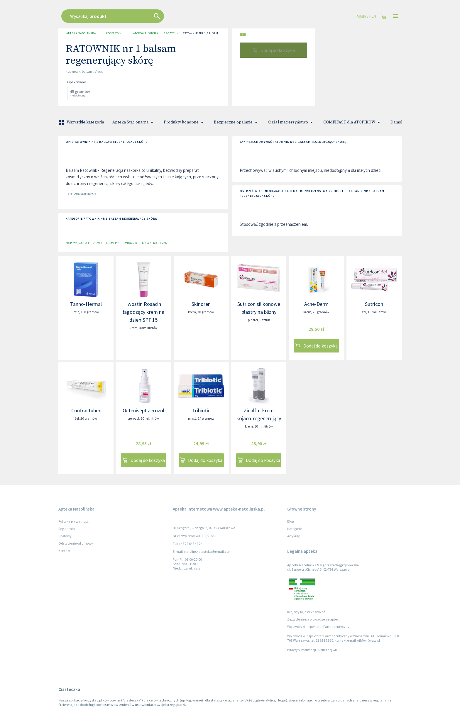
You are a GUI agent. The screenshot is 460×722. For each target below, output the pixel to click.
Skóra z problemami (154, 243)
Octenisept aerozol (143, 410)
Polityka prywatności (73, 521)
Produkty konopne (184, 122)
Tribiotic (201, 410)
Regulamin (66, 528)
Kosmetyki (114, 33)
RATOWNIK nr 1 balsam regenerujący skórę (217, 33)
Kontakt (64, 550)
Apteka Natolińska (81, 33)
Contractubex (86, 410)
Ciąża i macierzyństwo (291, 122)
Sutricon (374, 304)
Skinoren (201, 304)
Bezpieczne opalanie (236, 122)
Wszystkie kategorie (82, 122)
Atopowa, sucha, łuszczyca (153, 33)
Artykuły (293, 536)
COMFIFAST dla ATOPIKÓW (353, 122)
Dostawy (65, 536)
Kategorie (294, 528)
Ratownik (130, 243)
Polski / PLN (365, 16)
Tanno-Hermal (86, 304)
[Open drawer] (396, 16)
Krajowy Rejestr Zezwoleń (306, 612)
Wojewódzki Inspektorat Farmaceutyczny (318, 626)
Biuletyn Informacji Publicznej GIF (312, 650)
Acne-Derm (316, 304)
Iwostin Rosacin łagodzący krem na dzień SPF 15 (143, 312)
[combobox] (192, 16)
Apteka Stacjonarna (134, 122)
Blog (290, 521)
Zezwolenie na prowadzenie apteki (313, 619)
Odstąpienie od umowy (75, 543)
